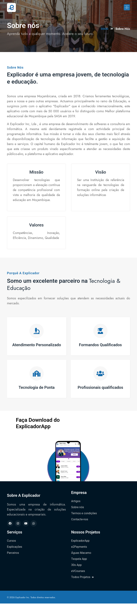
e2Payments (79, 549)
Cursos (11, 543)
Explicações (14, 549)
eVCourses (78, 573)
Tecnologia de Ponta (37, 389)
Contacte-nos (79, 522)
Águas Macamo (81, 555)
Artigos (75, 503)
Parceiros (13, 555)
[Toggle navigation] (127, 7)
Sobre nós (77, 509)
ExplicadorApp (80, 543)
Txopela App (79, 561)
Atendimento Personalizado (36, 345)
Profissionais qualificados (100, 389)
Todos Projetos (82, 579)
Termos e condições (84, 515)
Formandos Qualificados (100, 345)
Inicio (104, 28)
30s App (76, 567)
